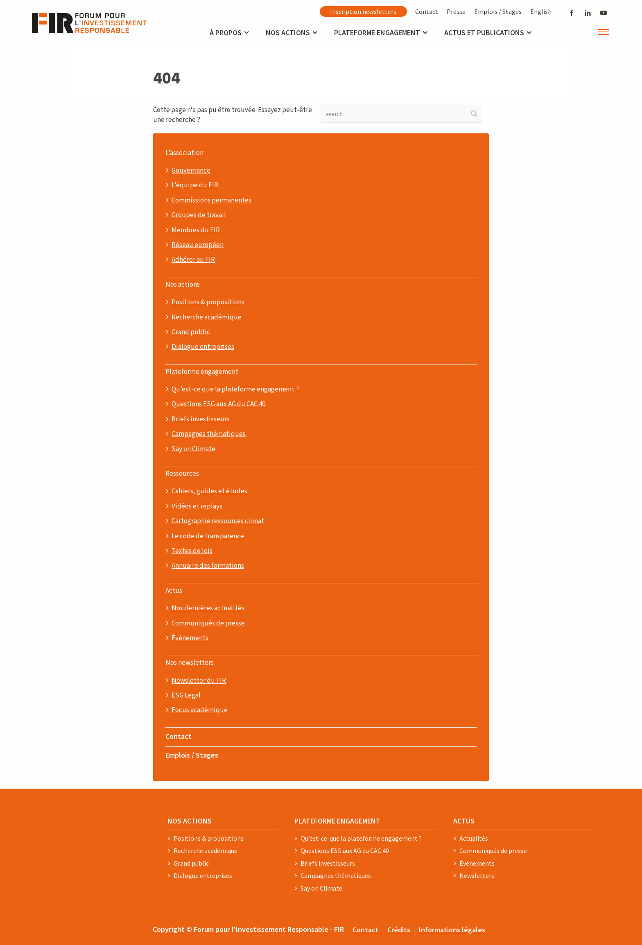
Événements (190, 638)
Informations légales (452, 930)
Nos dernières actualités (208, 608)
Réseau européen (198, 245)
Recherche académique (207, 317)
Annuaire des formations (208, 566)
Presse (456, 11)
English (541, 11)
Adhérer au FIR (193, 260)
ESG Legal (186, 695)
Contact (426, 11)
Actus (173, 591)
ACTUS (464, 821)
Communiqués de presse (208, 623)
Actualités (473, 838)
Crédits (398, 930)
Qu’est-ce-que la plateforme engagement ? (361, 838)
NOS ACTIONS (189, 821)
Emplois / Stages (498, 11)
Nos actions (182, 285)
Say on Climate (193, 449)
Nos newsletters (189, 663)
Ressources (182, 474)
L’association (184, 153)
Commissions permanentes (211, 200)
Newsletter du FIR (199, 681)
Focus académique (200, 710)
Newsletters (476, 876)
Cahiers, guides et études (209, 491)
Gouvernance (191, 170)
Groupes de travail (199, 215)
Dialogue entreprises (203, 347)
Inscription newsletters (363, 11)
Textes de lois (192, 551)
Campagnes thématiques (209, 434)
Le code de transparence (208, 536)
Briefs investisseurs (201, 419)
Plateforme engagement (201, 372)
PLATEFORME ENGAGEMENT (337, 821)
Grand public (191, 332)
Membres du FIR (196, 230)
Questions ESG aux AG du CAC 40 (218, 404)
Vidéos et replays (197, 506)
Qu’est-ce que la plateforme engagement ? (235, 389)
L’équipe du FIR (195, 185)
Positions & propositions (208, 302)
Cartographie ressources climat (218, 521)
